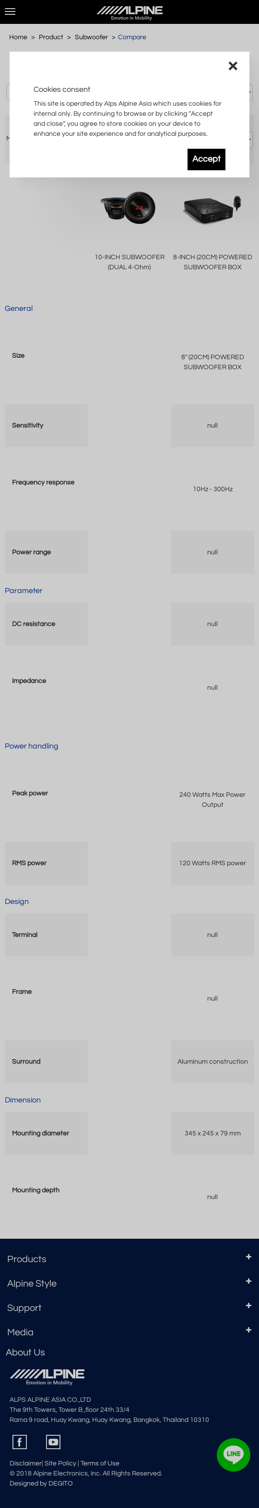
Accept (206, 159)
